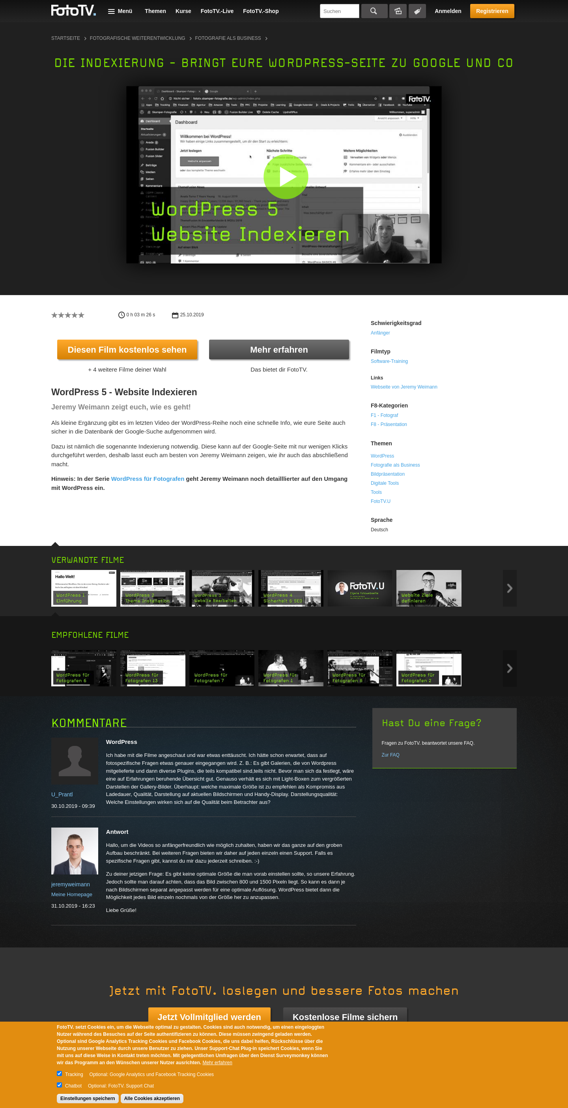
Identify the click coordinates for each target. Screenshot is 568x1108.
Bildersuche (398, 11)
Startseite (65, 38)
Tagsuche (417, 11)
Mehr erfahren (279, 350)
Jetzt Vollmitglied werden (209, 1017)
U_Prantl (62, 794)
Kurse (183, 11)
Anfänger (380, 333)
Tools (376, 492)
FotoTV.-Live (217, 11)
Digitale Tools (385, 483)
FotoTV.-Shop (260, 11)
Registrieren (492, 11)
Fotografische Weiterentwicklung (137, 38)
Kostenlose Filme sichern (345, 1017)
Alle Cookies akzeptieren (152, 1098)
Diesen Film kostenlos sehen (127, 350)
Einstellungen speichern (87, 1098)
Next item (510, 588)
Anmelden (448, 11)
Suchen (374, 11)
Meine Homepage (71, 894)
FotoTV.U (380, 501)
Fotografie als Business (228, 38)
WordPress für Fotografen (148, 478)
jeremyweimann (70, 884)
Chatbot (73, 1086)
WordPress (382, 456)
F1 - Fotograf (384, 415)
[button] (285, 176)
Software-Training (389, 361)
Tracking (74, 1074)
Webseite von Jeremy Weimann (404, 387)
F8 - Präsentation (389, 424)
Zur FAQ (391, 755)
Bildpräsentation (388, 474)
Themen (155, 11)
